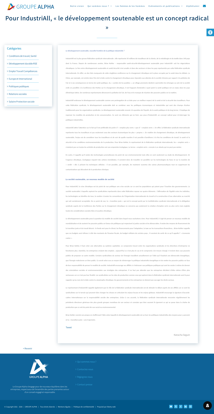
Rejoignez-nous (85, 376)
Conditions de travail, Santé (22, 56)
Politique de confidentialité (83, 407)
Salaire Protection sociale (21, 101)
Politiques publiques (19, 86)
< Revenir (27, 348)
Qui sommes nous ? (86, 361)
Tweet (69, 327)
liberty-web (111, 407)
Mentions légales (64, 407)
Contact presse (84, 384)
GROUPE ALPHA (31, 407)
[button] (210, 32)
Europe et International (20, 78)
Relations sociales (18, 94)
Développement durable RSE (23, 63)
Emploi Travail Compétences (23, 71)
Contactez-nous (85, 369)
